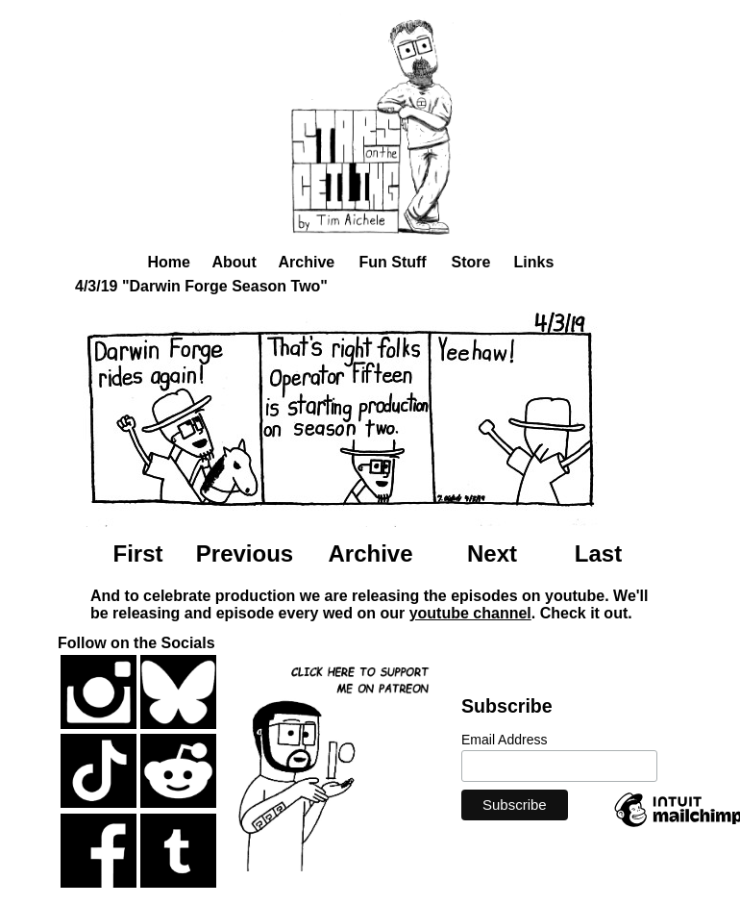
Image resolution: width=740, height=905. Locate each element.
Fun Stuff (393, 262)
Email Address (504, 739)
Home (169, 262)
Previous (244, 553)
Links (534, 262)
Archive (307, 262)
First (137, 553)
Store (471, 262)
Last (598, 553)
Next (492, 553)
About (234, 262)
